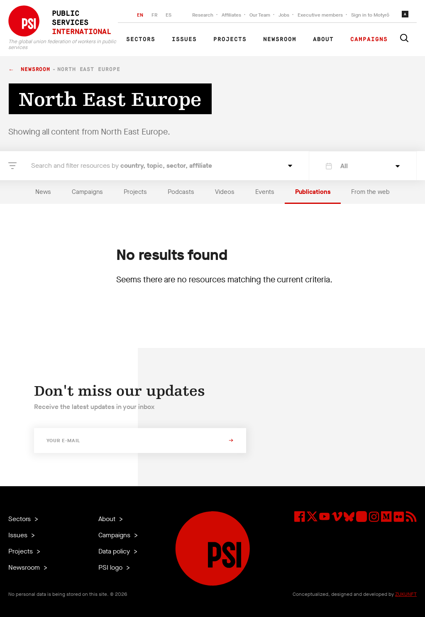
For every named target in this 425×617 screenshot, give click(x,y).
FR (154, 15)
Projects (230, 39)
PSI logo (111, 567)
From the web (370, 192)
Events (264, 192)
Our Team (259, 15)
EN (140, 15)
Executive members (320, 15)
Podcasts (181, 192)
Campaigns (369, 39)
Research (202, 15)
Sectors (140, 39)
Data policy (115, 551)
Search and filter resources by (121, 165)
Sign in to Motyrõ (370, 15)
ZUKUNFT (406, 594)
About (323, 39)
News (43, 192)
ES (168, 15)
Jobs (283, 15)
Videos (224, 192)
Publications (312, 192)
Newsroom (279, 39)
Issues (184, 39)
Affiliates (231, 15)
